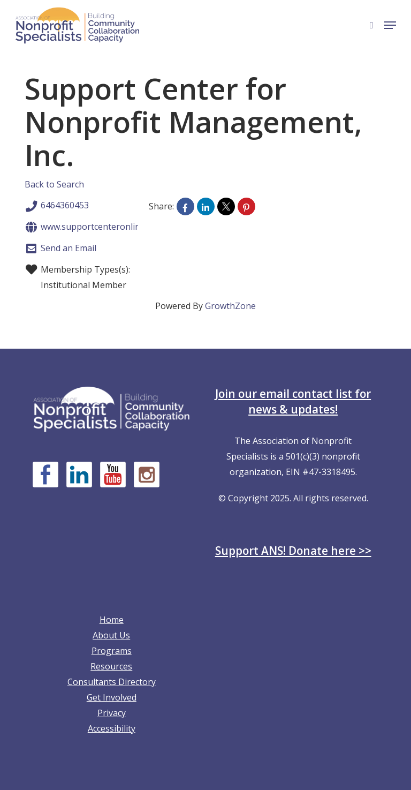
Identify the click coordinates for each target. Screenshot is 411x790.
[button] (390, 25)
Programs (112, 651)
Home (112, 620)
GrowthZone (230, 306)
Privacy (111, 713)
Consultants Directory (111, 682)
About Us (111, 635)
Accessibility (111, 728)
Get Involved (111, 697)
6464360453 (57, 206)
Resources (111, 666)
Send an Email (60, 248)
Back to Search (54, 184)
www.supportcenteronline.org (93, 227)
